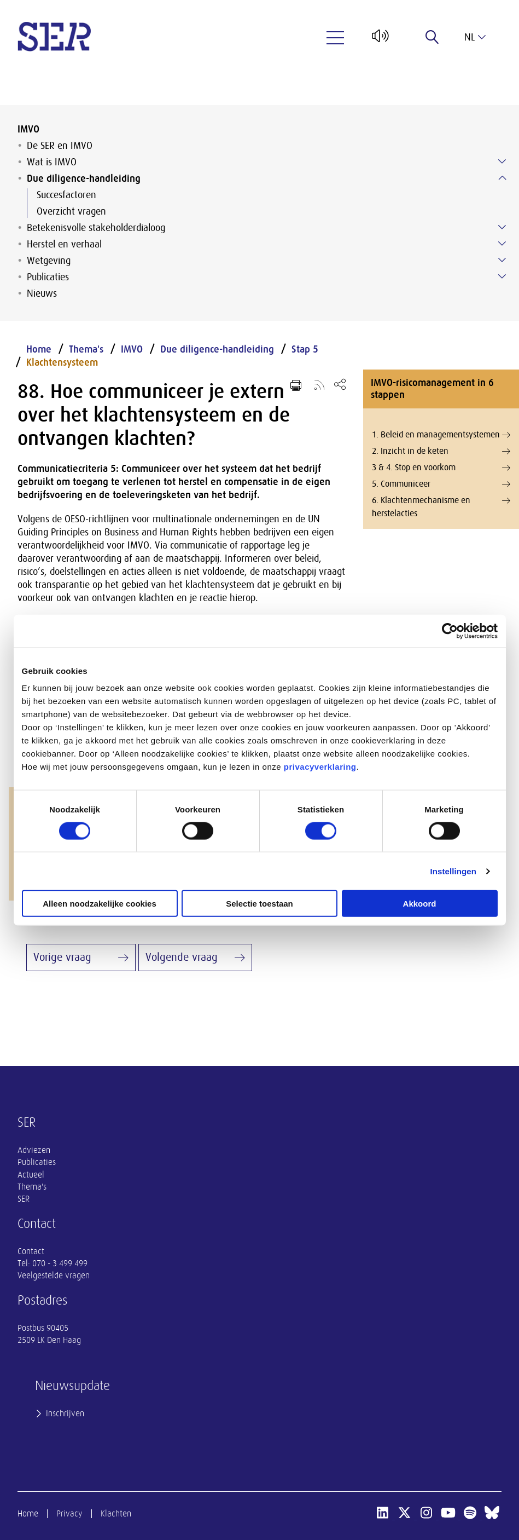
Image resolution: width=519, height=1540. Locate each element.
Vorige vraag (62, 957)
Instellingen (453, 870)
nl (475, 37)
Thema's (86, 349)
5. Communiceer (441, 484)
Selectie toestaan (259, 903)
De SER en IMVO (59, 145)
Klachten (116, 1513)
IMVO (28, 129)
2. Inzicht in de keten (441, 451)
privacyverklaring (320, 766)
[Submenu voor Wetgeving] (502, 260)
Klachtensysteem (62, 362)
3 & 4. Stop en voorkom (441, 467)
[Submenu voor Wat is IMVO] (502, 161)
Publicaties (48, 277)
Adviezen (34, 1150)
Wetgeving (49, 260)
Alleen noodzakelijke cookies (99, 903)
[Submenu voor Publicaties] (502, 276)
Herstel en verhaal (64, 244)
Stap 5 (304, 349)
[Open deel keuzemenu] (340, 384)
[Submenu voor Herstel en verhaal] (502, 243)
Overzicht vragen (71, 211)
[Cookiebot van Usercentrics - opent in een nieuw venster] (450, 630)
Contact (31, 1251)
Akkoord (419, 903)
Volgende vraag (181, 957)
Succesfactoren (66, 194)
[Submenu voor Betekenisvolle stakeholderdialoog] (502, 227)
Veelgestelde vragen (54, 1276)
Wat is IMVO (52, 162)
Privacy (69, 1513)
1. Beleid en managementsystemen (441, 434)
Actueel (31, 1175)
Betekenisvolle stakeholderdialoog (96, 227)
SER (24, 1199)
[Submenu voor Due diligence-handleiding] (502, 178)
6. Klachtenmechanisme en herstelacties (441, 506)
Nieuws (42, 293)
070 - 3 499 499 (60, 1263)
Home (38, 349)
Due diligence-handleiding (84, 178)
